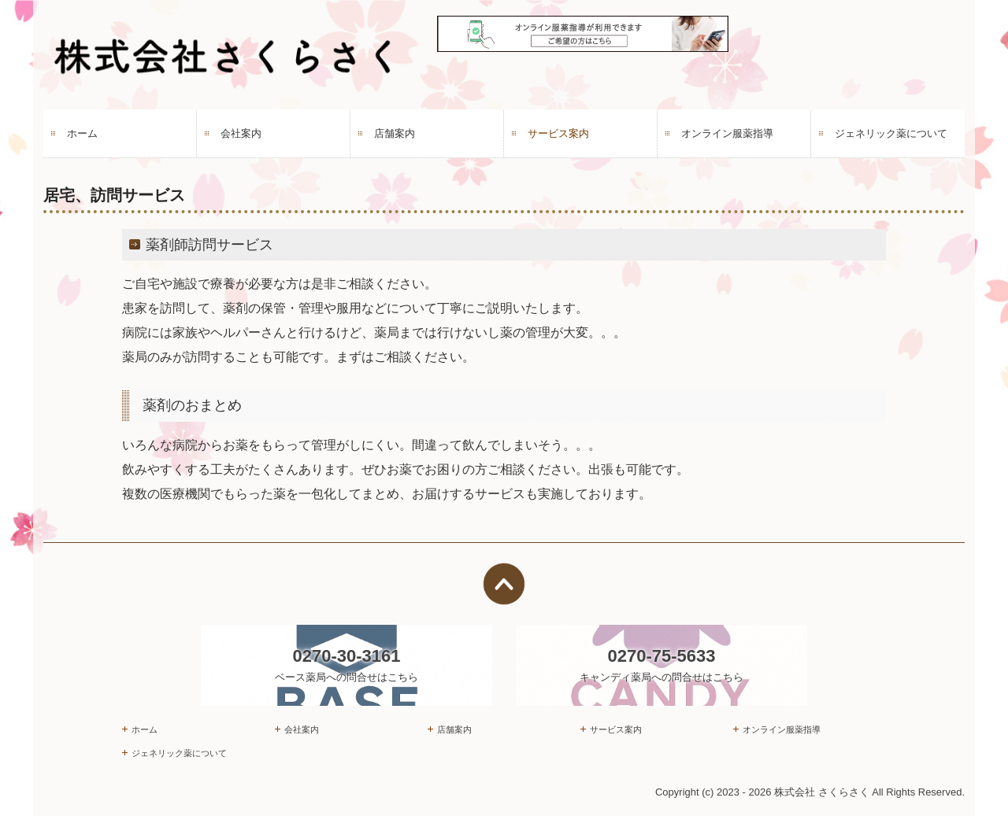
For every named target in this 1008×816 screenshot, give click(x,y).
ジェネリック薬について (891, 133)
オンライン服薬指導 (727, 133)
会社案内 (240, 133)
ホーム (82, 133)
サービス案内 (558, 133)
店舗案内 (394, 133)
